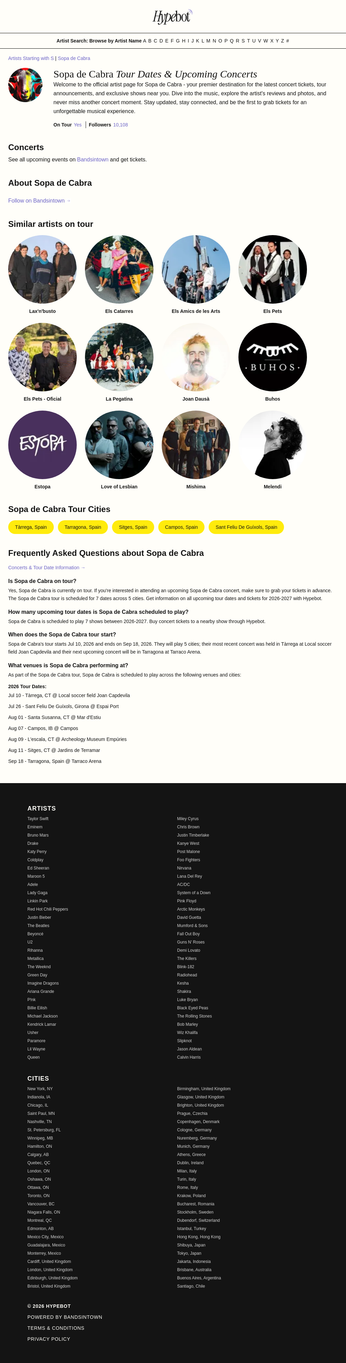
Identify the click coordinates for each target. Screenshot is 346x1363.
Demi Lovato (188, 950)
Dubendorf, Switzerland (198, 1220)
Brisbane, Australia (194, 1269)
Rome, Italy (187, 1187)
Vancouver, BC (40, 1204)
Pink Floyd (186, 901)
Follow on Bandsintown (39, 201)
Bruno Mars (38, 835)
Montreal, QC (39, 1220)
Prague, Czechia (192, 1113)
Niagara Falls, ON (43, 1212)
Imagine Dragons (43, 983)
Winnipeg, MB (40, 1138)
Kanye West (188, 843)
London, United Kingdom (50, 1269)
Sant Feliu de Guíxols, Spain (246, 527)
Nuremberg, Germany (197, 1138)
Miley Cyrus (188, 818)
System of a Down (193, 892)
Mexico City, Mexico (45, 1236)
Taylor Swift (37, 818)
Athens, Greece (191, 1154)
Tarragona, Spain (83, 527)
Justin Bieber (39, 917)
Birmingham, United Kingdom (204, 1088)
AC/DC (183, 884)
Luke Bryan (187, 999)
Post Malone (188, 851)
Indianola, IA (38, 1097)
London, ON (38, 1171)
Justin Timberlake (193, 835)
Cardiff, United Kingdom (49, 1261)
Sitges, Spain (133, 527)
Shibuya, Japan (191, 1245)
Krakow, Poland (191, 1195)
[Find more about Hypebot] (173, 16)
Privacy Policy (48, 1339)
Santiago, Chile (191, 1286)
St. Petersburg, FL (44, 1130)
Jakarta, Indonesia (194, 1261)
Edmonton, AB (40, 1228)
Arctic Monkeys (191, 909)
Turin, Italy (186, 1179)
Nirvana (184, 868)
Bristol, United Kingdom (48, 1286)
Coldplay (35, 859)
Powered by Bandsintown (64, 1317)
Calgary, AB (38, 1154)
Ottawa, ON (38, 1187)
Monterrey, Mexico (44, 1253)
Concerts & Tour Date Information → (46, 567)
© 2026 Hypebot (49, 1306)
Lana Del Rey (189, 876)
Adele (32, 884)
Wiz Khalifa (187, 1032)
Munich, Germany (193, 1146)
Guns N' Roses (191, 942)
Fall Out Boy (188, 934)
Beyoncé (35, 934)
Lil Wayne (36, 1049)
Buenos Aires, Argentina (199, 1278)
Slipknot (184, 1040)
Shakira (184, 991)
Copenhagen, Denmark (198, 1121)
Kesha (183, 983)
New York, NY (40, 1088)
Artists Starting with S (31, 58)
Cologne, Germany (194, 1130)
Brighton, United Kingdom (200, 1105)
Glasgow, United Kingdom (200, 1097)
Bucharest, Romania (195, 1204)
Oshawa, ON (39, 1179)
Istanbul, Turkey (191, 1228)
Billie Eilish (37, 1008)
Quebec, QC (38, 1162)
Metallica (35, 958)
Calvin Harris (189, 1057)
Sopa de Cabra (74, 58)
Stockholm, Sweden (195, 1212)
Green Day (37, 975)
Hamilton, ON (39, 1146)
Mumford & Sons (192, 925)
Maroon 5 (36, 876)
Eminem (34, 827)
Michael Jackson (42, 1016)
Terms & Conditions (56, 1328)
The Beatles (38, 925)
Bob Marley (187, 1024)
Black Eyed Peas (192, 1008)
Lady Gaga (37, 892)
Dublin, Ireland (190, 1162)
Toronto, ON (38, 1195)
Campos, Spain (181, 527)
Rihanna (35, 950)
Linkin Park (37, 901)
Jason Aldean (189, 1049)
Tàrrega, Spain (31, 527)
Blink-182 (185, 966)
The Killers (187, 958)
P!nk (31, 999)
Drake (32, 843)
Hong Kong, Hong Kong (199, 1236)
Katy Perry (37, 851)
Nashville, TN (39, 1121)
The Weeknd (39, 966)
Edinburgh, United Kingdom (52, 1278)
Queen (33, 1057)
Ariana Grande (40, 991)
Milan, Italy (187, 1171)
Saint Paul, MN (41, 1113)
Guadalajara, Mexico (46, 1245)
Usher (32, 1032)
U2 (30, 942)
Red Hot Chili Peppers (47, 909)
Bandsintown (93, 159)
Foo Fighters (188, 859)
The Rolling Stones (194, 1016)
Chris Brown (188, 827)
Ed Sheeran (38, 868)
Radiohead (187, 975)
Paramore (36, 1040)
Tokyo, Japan (189, 1253)
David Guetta (189, 917)
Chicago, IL (37, 1105)
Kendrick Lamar (41, 1024)
